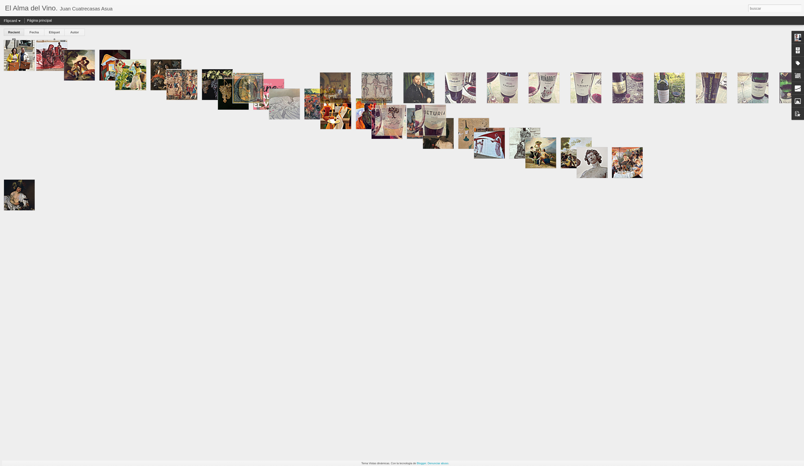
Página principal (39, 20)
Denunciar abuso (438, 463)
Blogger (421, 463)
